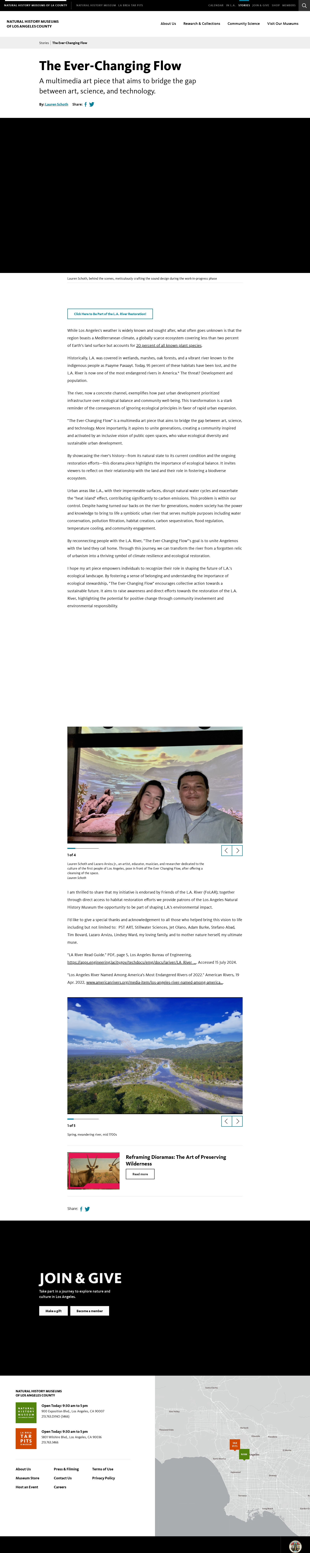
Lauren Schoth (56, 104)
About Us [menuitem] (168, 23)
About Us (23, 1469)
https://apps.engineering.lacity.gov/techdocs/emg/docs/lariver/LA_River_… (131, 962)
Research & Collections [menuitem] (201, 23)
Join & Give (260, 5)
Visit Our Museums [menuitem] (282, 23)
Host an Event (27, 1487)
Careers (60, 1487)
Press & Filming (66, 1469)
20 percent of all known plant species (169, 345)
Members (289, 5)
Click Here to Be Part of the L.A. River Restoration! (110, 314)
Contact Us (63, 1478)
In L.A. (231, 5)
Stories (244, 5)
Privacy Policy (103, 1478)
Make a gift (53, 1317)
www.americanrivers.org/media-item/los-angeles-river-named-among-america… (154, 982)
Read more (140, 1174)
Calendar (216, 5)
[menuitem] (35, 5)
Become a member (90, 1317)
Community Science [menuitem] (244, 23)
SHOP (276, 5)
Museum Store (27, 1478)
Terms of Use (102, 1469)
